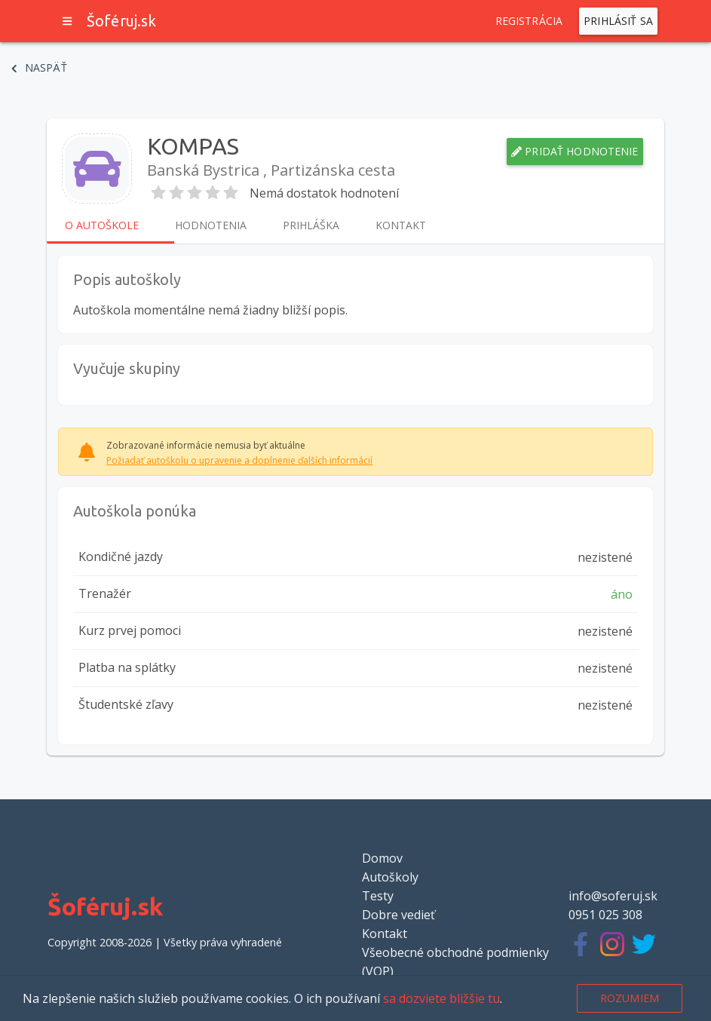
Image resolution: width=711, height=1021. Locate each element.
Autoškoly (390, 877)
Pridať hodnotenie (575, 151)
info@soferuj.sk (612, 896)
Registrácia (529, 21)
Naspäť (39, 67)
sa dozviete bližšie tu (441, 998)
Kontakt (400, 225)
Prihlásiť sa (618, 21)
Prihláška (311, 225)
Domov (382, 858)
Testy (378, 896)
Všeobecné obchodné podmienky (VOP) (455, 962)
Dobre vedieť (398, 914)
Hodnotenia (211, 225)
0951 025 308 (605, 914)
